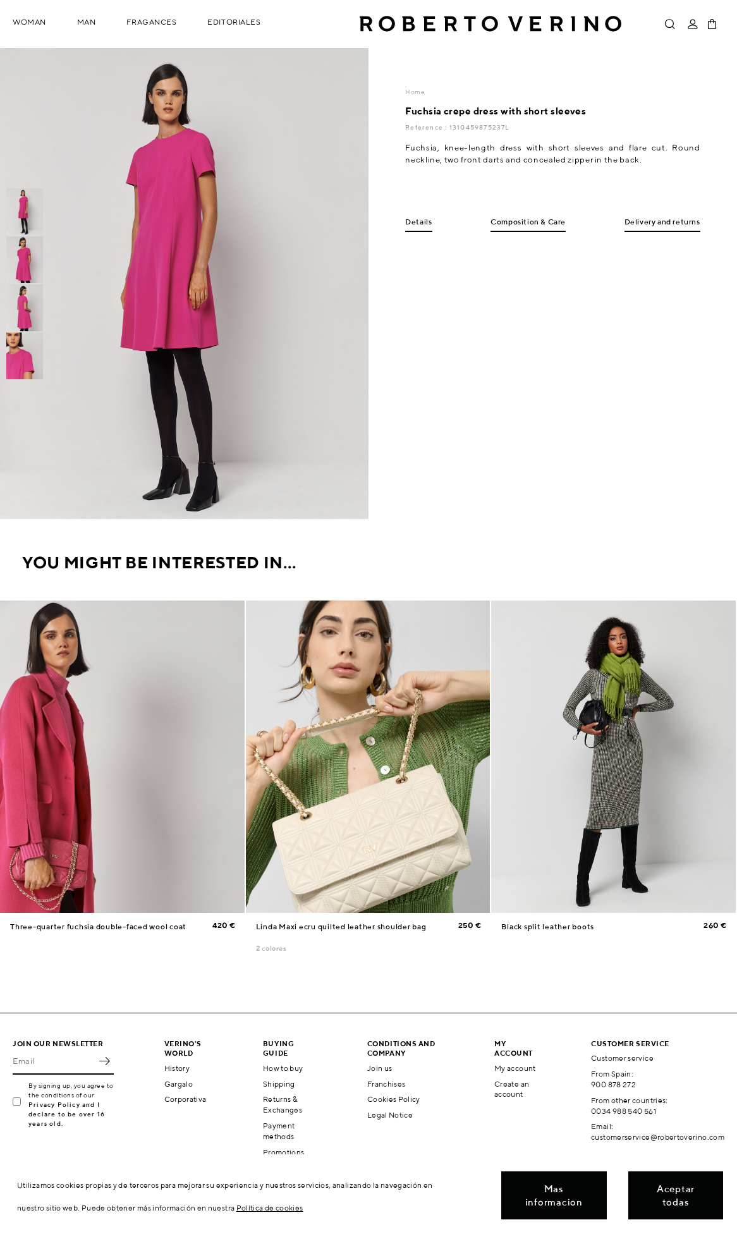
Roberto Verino (490, 24)
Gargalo (178, 1084)
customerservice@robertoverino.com (657, 1137)
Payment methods (279, 1131)
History (177, 1068)
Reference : (427, 127)
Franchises (386, 1084)
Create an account (511, 1089)
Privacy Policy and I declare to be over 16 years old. (66, 1114)
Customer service (622, 1058)
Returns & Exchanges (282, 1104)
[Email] (54, 1060)
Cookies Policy (393, 1099)
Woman (29, 22)
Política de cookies (269, 1207)
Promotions (284, 1152)
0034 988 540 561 (623, 1111)
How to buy (283, 1068)
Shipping (279, 1084)
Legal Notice (390, 1115)
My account (515, 1068)
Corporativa (185, 1099)
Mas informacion (554, 1195)
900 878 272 (613, 1084)
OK (104, 1060)
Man (86, 22)
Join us (380, 1068)
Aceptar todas (676, 1195)
